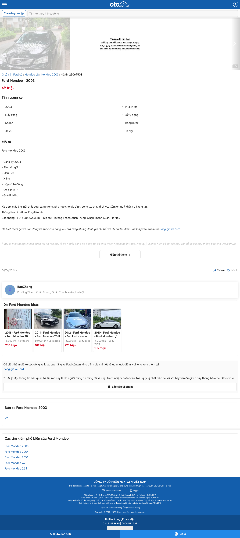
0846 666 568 (60, 534)
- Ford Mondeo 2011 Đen (17, 334)
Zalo (183, 534)
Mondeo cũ (32, 74)
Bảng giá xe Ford (169, 229)
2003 (8, 107)
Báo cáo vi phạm (120, 387)
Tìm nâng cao (14, 13)
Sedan (9, 123)
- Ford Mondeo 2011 (47, 334)
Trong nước (131, 123)
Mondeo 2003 (50, 74)
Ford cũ (17, 74)
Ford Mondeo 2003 (16, 446)
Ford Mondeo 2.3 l (16, 468)
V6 (6, 418)
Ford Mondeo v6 (15, 463)
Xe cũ (8, 131)
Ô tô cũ (6, 74)
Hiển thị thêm (119, 254)
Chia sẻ (219, 270)
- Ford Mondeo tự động (107, 334)
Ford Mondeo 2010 (16, 457)
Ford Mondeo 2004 (17, 452)
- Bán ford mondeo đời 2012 (77, 334)
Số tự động (131, 115)
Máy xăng (11, 115)
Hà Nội (129, 131)
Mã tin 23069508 (71, 74)
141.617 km (131, 107)
